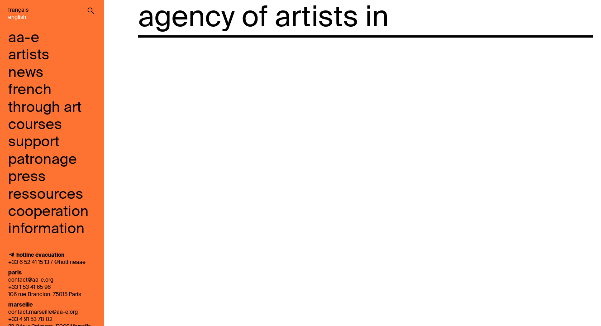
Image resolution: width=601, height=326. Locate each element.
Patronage (42, 160)
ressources (45, 194)
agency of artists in (263, 18)
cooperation (48, 212)
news (25, 73)
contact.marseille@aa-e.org (43, 312)
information (46, 229)
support (33, 142)
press (27, 177)
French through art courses (44, 107)
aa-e (23, 38)
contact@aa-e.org (30, 280)
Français (18, 10)
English (17, 17)
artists (28, 55)
